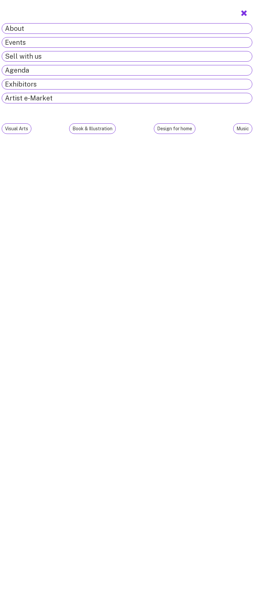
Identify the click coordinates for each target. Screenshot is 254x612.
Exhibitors (21, 84)
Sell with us (23, 56)
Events (15, 42)
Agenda (17, 70)
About (14, 28)
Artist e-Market (29, 98)
